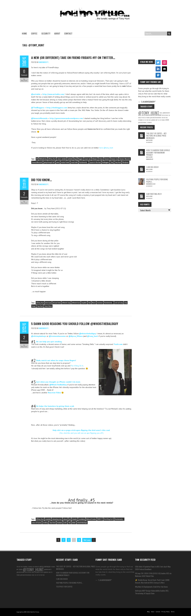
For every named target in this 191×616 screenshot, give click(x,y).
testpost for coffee (64, 586)
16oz (160, 113)
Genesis (107, 159)
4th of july (165, 115)
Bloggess (80, 159)
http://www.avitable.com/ (53, 94)
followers (94, 159)
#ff (37, 159)
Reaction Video (54, 392)
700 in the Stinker (22, 567)
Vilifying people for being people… (157, 180)
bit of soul (48, 303)
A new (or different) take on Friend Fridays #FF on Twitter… (73, 57)
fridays (101, 159)
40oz (139, 115)
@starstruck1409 (155, 117)
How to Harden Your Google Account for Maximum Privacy (158, 152)
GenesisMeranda (37, 162)
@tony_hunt (92, 336)
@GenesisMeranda (39, 118)
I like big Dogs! (152, 166)
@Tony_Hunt (52, 159)
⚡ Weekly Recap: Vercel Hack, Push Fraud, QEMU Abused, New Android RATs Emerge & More (152, 581)
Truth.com (118, 344)
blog (75, 159)
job (70, 519)
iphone (65, 519)
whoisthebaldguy (82, 523)
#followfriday (43, 159)
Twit (69, 523)
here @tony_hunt (106, 148)
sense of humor (36, 523)
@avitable (35, 94)
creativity (48, 519)
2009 (167, 120)
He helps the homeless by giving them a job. (55, 406)
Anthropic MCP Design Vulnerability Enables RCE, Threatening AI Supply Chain (152, 592)
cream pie (87, 159)
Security (45, 33)
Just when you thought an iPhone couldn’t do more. (58, 382)
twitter (74, 523)
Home (24, 33)
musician (100, 303)
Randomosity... (44, 62)
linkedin (74, 519)
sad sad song (119, 303)
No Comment (149, 142)
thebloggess (105, 162)
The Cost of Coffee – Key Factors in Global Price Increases (156, 135)
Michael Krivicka (91, 519)
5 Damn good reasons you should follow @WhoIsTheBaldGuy (74, 323)
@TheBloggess (37, 107)
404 (143, 115)
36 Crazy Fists (39, 572)
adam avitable (61, 159)
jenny (57, 162)
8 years (147, 117)
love (89, 303)
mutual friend (65, 162)
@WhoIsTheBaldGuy (58, 384)
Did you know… (41, 179)
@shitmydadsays (38, 336)
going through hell (49, 162)
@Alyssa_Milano (76, 336)
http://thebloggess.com (56, 107)
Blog (148, 612)
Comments (24, 197)
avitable (70, 159)
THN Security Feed (145, 559)
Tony (112, 162)
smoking (45, 523)
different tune (76, 303)
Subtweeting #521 (154, 193)
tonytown (59, 523)
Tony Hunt (118, 162)
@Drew (153, 120)
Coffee (34, 33)
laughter (84, 303)
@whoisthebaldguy (87, 333)
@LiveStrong (142, 122)
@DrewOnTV (166, 113)
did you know (56, 303)
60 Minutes (147, 115)
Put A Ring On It (77, 366)
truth (65, 523)
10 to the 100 (147, 120)
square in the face (95, 162)
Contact (68, 33)
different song (66, 303)
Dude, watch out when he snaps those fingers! (56, 360)
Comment (24, 75)
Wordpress (125, 162)
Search (169, 33)
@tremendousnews (57, 336)
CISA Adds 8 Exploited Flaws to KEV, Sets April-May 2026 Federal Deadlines (152, 568)
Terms (172, 612)
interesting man (57, 519)
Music (94, 303)
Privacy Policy (165, 612)
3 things (149, 122)
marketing (82, 519)
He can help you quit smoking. (49, 341)
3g (159, 120)
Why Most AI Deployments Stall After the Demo (151, 586)
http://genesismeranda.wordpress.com (66, 118)
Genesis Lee (114, 159)
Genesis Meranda (125, 159)
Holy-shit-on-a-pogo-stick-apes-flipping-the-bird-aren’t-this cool (81, 430)
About (57, 33)
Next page (87, 539)
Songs (33, 306)
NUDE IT (100, 519)
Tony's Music (48, 306)
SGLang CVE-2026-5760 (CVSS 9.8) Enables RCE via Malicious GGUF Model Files (153, 574)
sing (125, 303)
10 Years (162, 120)
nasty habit (74, 162)
